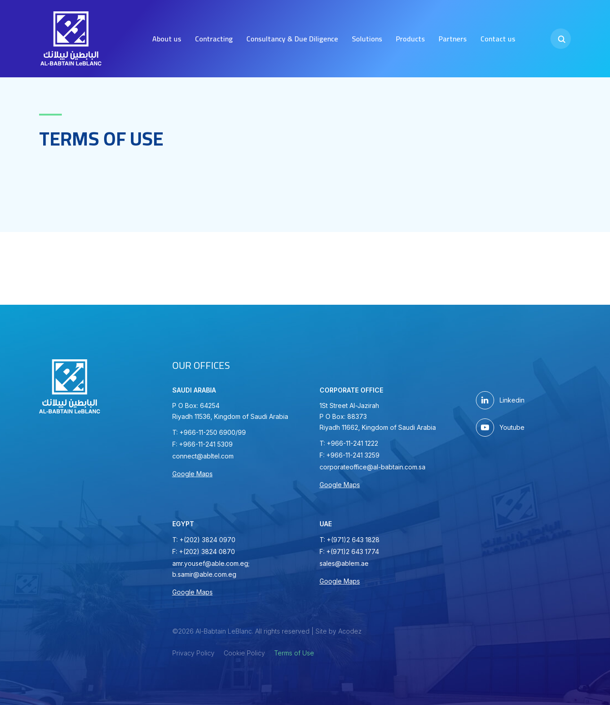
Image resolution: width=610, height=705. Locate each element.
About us (166, 38)
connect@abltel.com (203, 456)
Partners (453, 38)
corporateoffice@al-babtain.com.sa (372, 467)
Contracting (214, 38)
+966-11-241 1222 (352, 443)
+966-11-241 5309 (206, 444)
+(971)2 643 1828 (353, 540)
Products (410, 38)
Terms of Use (294, 653)
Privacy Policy (193, 653)
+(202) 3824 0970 (207, 540)
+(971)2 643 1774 (352, 551)
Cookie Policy (244, 653)
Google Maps (192, 474)
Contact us (497, 38)
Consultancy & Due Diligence (292, 38)
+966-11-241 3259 (353, 455)
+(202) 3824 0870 (207, 551)
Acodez (350, 631)
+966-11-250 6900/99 (213, 432)
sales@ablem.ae (344, 563)
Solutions (367, 38)
